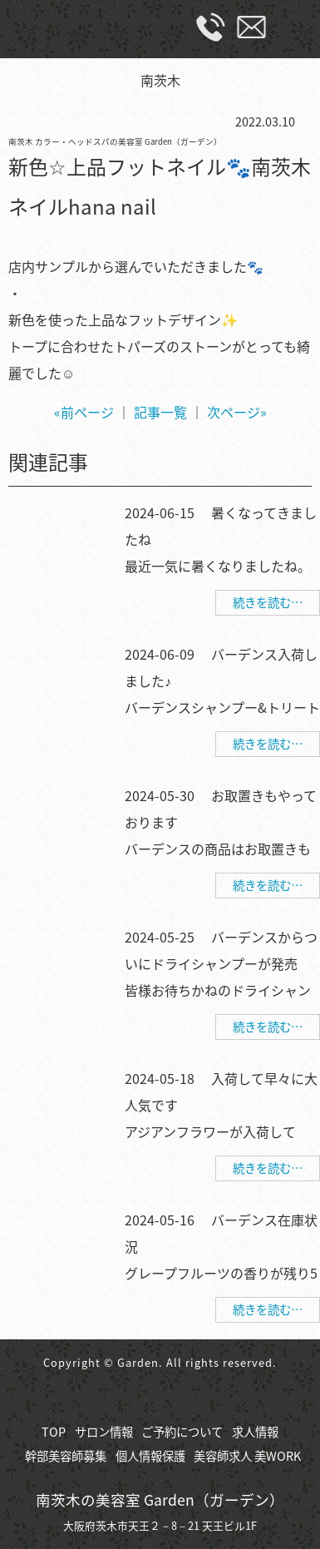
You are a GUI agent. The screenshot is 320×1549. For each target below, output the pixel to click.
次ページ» (237, 412)
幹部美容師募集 (65, 1456)
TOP (54, 1432)
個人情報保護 (150, 1456)
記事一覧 (160, 412)
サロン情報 (104, 1432)
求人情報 (255, 1432)
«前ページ (84, 412)
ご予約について (182, 1432)
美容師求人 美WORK (247, 1456)
